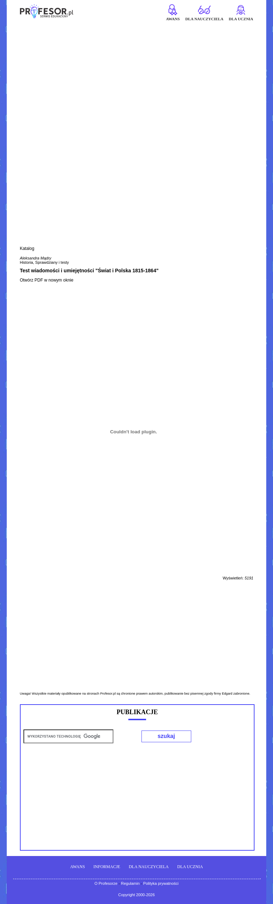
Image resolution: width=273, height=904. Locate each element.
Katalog (27, 248)
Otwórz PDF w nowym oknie (47, 280)
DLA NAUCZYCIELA (148, 866)
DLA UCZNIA (190, 866)
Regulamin (130, 883)
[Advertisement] (136, 73)
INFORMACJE (106, 866)
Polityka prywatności (161, 883)
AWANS (77, 866)
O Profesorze (106, 883)
